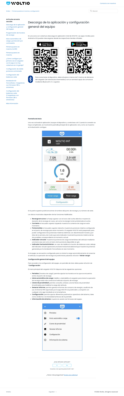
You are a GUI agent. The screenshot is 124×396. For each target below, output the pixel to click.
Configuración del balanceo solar (12, 76)
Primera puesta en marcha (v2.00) (13, 48)
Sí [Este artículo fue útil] (57, 365)
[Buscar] (103, 11)
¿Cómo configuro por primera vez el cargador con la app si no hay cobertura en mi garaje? (15, 62)
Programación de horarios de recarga (15, 34)
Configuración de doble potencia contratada (14, 70)
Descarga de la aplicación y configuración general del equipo (15, 27)
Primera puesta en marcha (13, 54)
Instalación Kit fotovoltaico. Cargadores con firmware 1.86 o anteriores (15, 84)
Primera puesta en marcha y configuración (25, 11)
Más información (12, 103)
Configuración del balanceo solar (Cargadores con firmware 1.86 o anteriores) (12, 95)
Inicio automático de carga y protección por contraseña (14, 41)
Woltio (8, 11)
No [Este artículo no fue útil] (67, 365)
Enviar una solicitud (71, 375)
